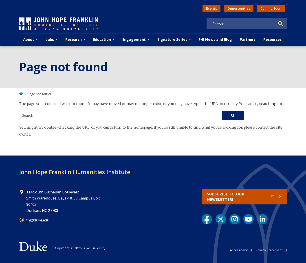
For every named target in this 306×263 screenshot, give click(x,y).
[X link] (221, 219)
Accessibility (239, 250)
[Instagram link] (234, 219)
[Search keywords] (241, 23)
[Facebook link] (207, 219)
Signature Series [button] (172, 39)
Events (211, 8)
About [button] (28, 39)
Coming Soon (270, 8)
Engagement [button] (134, 39)
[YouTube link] (248, 219)
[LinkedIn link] (262, 219)
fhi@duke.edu (37, 220)
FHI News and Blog (215, 39)
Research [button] (73, 39)
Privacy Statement (269, 250)
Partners (247, 39)
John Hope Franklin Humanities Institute (74, 172)
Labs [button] (50, 39)
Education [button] (102, 39)
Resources (272, 39)
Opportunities (238, 8)
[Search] (281, 24)
